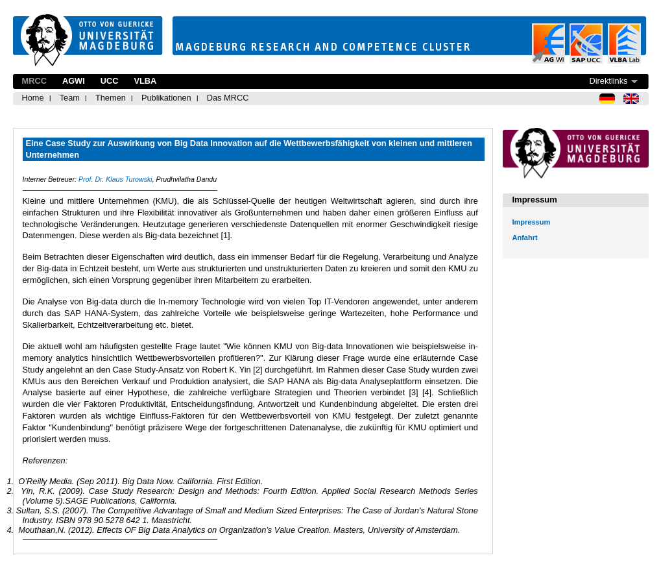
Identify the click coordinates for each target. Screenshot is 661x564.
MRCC (34, 81)
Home (33, 98)
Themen (110, 98)
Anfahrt (525, 237)
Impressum (531, 222)
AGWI (73, 81)
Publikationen (166, 98)
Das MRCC (228, 98)
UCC (110, 81)
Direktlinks (608, 81)
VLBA (145, 81)
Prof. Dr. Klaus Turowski (115, 179)
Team (70, 98)
